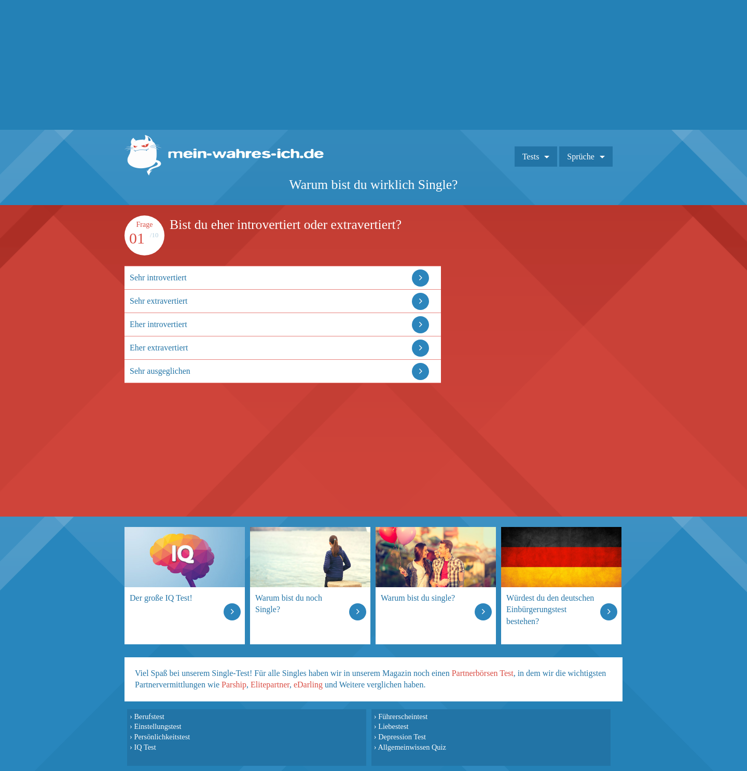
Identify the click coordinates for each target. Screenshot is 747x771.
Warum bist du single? (418, 597)
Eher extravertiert (159, 347)
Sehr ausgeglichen (160, 371)
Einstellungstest (157, 726)
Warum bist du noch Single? (288, 603)
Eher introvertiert (158, 324)
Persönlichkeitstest (162, 737)
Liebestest (393, 726)
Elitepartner (270, 684)
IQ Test (145, 747)
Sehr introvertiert (158, 277)
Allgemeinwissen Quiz (412, 747)
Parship (234, 684)
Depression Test (402, 737)
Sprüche (580, 156)
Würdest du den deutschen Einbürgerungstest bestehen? (550, 609)
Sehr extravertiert (159, 300)
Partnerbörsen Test (483, 673)
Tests (531, 156)
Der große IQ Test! (161, 597)
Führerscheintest (402, 716)
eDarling (308, 684)
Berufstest (149, 716)
